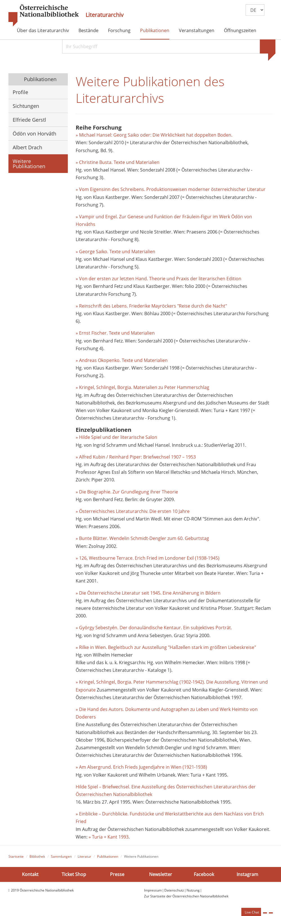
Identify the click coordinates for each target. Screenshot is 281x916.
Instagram (247, 874)
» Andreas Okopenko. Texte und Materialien (122, 360)
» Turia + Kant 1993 (109, 837)
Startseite (16, 856)
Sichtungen (26, 106)
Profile (20, 92)
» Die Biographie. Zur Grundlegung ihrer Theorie (127, 492)
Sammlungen (61, 856)
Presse (117, 874)
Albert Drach (27, 147)
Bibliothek (37, 856)
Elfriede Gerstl (29, 119)
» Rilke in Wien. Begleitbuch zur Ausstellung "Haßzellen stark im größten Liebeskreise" (166, 647)
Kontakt (30, 874)
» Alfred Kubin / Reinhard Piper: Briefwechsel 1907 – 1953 (136, 457)
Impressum (153, 890)
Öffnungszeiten (240, 30)
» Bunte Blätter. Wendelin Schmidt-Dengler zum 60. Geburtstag (142, 538)
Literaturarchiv (104, 15)
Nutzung (193, 890)
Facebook (204, 874)
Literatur (84, 856)
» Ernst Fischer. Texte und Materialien (115, 333)
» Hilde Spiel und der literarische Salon (116, 437)
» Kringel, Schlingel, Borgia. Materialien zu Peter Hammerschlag (142, 387)
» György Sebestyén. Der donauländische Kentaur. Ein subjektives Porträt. (154, 627)
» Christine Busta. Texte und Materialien (117, 162)
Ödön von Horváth (34, 133)
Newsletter (160, 874)
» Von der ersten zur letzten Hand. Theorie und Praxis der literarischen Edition (158, 278)
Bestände (88, 30)
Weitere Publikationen (29, 164)
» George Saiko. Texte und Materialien (115, 251)
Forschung (119, 30)
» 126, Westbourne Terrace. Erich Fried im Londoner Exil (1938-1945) (147, 558)
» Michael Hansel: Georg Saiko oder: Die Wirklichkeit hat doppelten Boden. (154, 135)
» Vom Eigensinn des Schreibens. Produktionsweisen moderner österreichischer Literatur (171, 189)
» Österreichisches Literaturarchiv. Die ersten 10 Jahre (133, 511)
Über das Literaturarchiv (43, 30)
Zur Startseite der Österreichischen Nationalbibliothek (186, 896)
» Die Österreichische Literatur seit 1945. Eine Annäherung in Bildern (148, 593)
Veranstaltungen (196, 30)
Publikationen (154, 30)
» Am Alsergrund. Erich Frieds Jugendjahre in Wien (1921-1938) (141, 767)
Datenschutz (174, 890)
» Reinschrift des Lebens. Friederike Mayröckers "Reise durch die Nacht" (151, 306)
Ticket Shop (74, 874)
